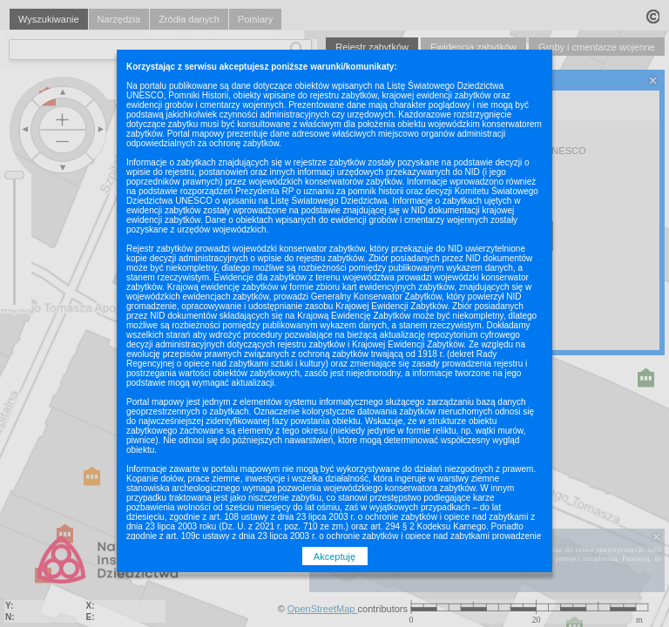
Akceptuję (334, 556)
